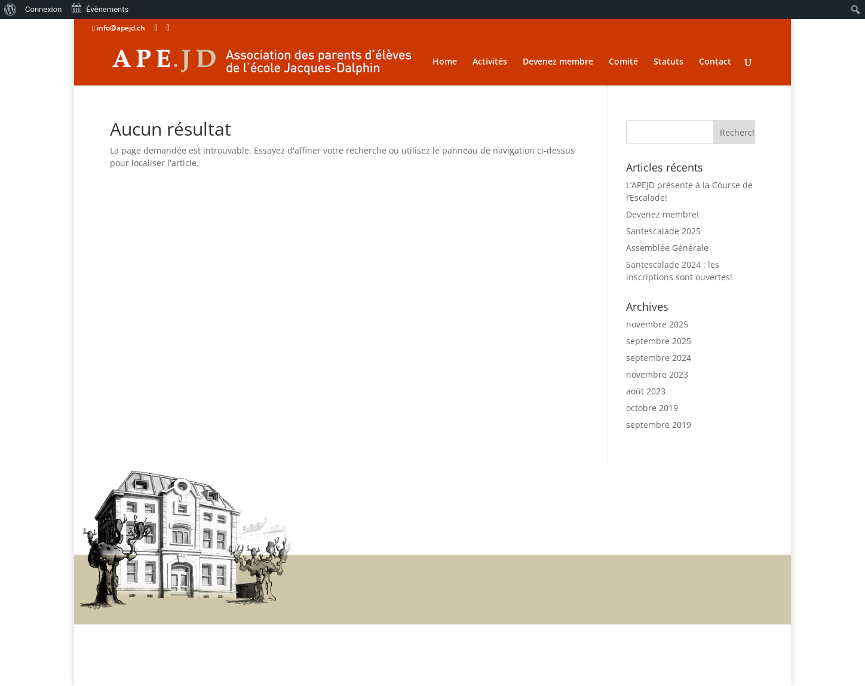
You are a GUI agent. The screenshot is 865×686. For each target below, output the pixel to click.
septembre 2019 (658, 424)
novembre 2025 (657, 324)
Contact (715, 62)
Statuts (668, 62)
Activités (490, 62)
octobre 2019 (652, 408)
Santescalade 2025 (663, 231)
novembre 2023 (657, 374)
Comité (623, 62)
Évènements (99, 8)
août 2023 (645, 391)
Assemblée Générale (667, 247)
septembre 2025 (658, 341)
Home (444, 62)
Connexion (43, 9)
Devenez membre (558, 62)
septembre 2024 (658, 357)
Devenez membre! (662, 214)
